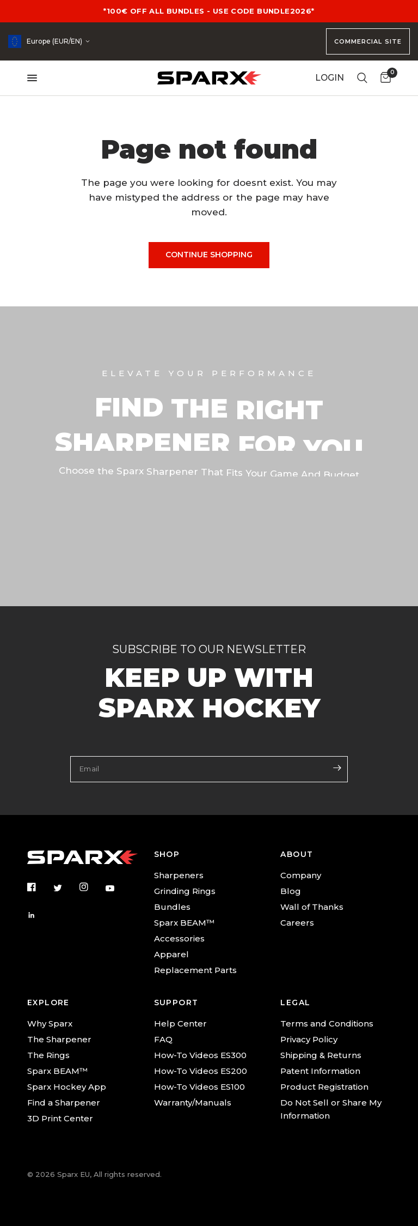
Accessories (179, 938)
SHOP (167, 854)
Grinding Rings (185, 891)
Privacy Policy (308, 1039)
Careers (297, 922)
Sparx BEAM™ (184, 922)
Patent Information (320, 1071)
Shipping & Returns (320, 1055)
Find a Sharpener (63, 1102)
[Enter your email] (337, 768)
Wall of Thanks (311, 907)
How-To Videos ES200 (200, 1071)
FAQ (163, 1039)
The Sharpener (59, 1039)
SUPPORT (176, 1002)
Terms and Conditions (326, 1023)
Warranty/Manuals (192, 1102)
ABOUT (296, 854)
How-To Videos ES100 (199, 1087)
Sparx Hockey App (66, 1087)
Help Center (180, 1023)
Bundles (172, 907)
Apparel (171, 954)
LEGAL (295, 1002)
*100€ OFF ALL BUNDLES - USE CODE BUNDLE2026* (208, 11)
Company (300, 875)
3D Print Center (60, 1118)
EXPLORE (48, 1002)
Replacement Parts (195, 970)
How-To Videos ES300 (200, 1055)
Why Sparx (49, 1023)
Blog (290, 891)
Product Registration (324, 1087)
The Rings (48, 1055)
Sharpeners (179, 875)
